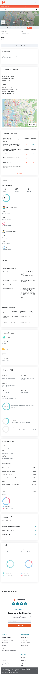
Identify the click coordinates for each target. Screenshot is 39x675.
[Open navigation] (35, 2)
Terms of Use (5, 664)
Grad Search (24, 640)
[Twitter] (13, 603)
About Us (23, 657)
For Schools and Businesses (9, 650)
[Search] (32, 2)
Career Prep (5, 642)
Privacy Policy (5, 663)
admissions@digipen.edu (13, 90)
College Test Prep (6, 637)
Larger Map (32, 124)
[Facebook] (17, 603)
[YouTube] (21, 603)
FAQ (22, 663)
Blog (22, 665)
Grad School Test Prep (7, 640)
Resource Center (25, 645)
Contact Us (23, 660)
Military (4, 645)
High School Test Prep (7, 648)
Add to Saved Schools (19, 46)
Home (2, 6)
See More (19, 173)
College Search (24, 637)
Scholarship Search (25, 642)
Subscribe (19, 625)
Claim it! (29, 27)
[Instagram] (25, 603)
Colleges (7, 6)
